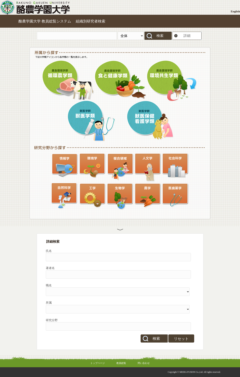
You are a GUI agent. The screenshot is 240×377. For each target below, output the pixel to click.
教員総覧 (121, 363)
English (235, 11)
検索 (160, 36)
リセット (181, 339)
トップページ (97, 363)
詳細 (186, 36)
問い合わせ (144, 363)
